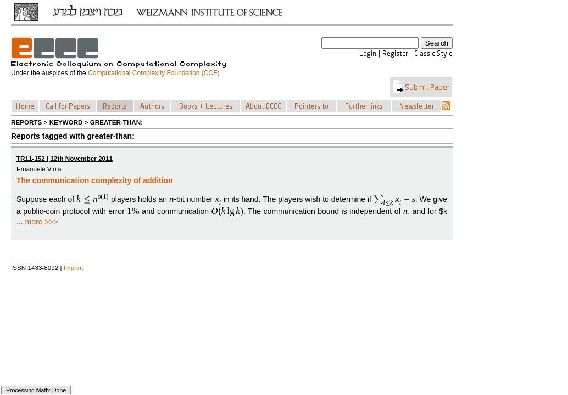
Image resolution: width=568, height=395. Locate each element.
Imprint (73, 267)
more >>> (41, 221)
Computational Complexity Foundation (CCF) (153, 73)
